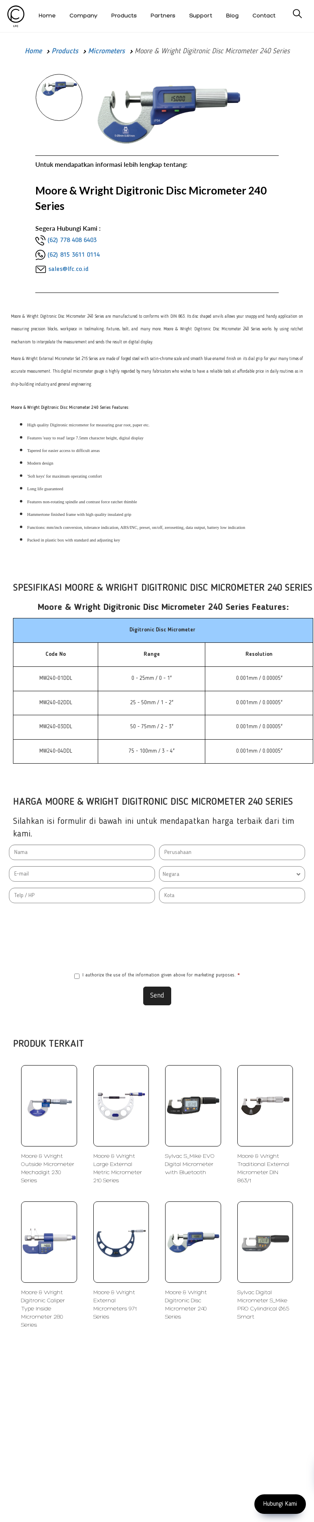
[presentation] (157, 937)
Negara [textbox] (171, 874)
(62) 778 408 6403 (72, 240)
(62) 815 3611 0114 (73, 255)
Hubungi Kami (280, 1504)
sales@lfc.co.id (68, 269)
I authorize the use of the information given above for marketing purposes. (157, 976)
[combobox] (232, 874)
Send (157, 995)
